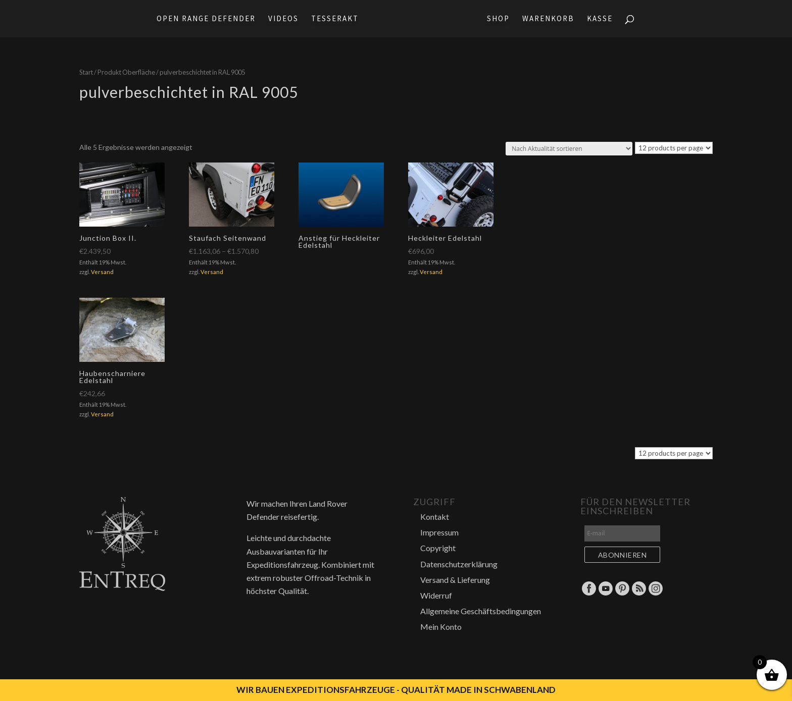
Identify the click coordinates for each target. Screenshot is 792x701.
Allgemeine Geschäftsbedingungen (480, 611)
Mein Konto (441, 626)
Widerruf (436, 595)
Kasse (603, 19)
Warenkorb (551, 19)
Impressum (439, 532)
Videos (280, 19)
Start (86, 72)
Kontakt (434, 516)
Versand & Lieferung (455, 579)
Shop (501, 19)
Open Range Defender (203, 19)
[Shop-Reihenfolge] (569, 148)
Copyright (438, 548)
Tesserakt (332, 19)
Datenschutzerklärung (459, 564)
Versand (102, 271)
